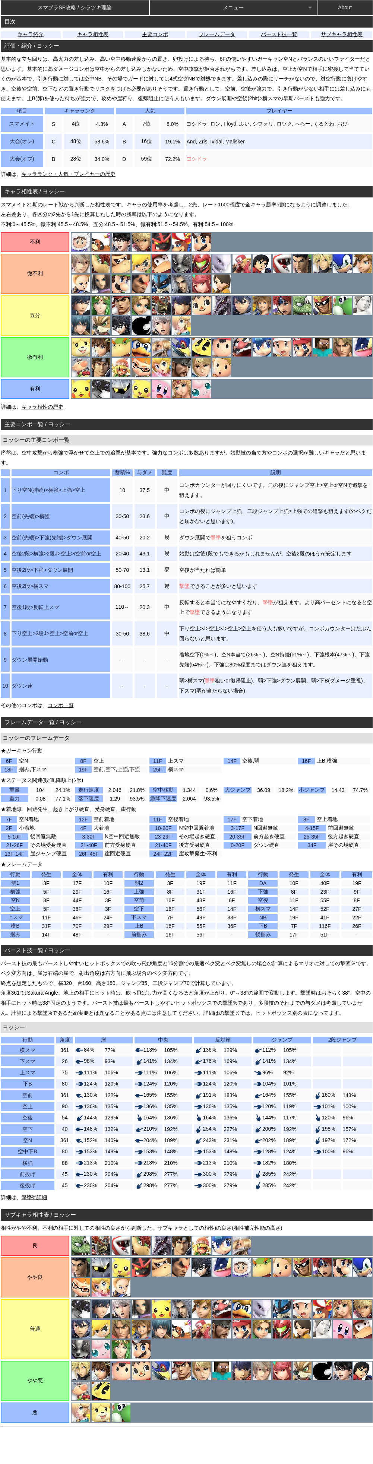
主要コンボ (155, 34)
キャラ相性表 (92, 34)
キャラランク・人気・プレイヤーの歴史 (69, 174)
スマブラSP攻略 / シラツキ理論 (74, 7)
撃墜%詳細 (34, 1197)
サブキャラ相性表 (342, 34)
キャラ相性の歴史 (42, 407)
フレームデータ (217, 34)
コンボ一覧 (61, 705)
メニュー (233, 7)
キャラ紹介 (31, 34)
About (345, 7)
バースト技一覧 (279, 34)
